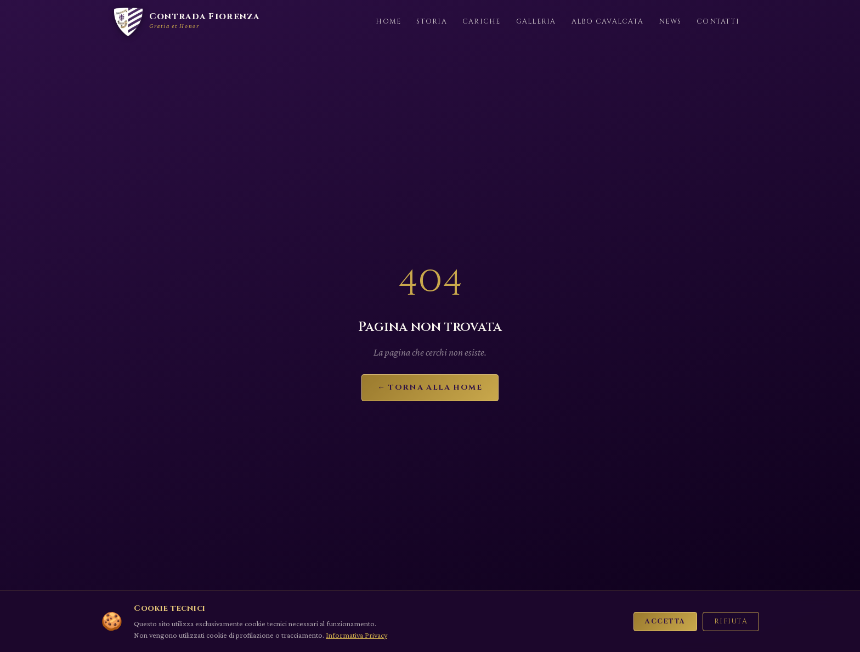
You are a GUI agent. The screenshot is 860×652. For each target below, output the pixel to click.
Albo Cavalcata (607, 21)
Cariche (481, 21)
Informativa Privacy (356, 635)
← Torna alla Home (429, 387)
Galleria (536, 21)
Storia (431, 21)
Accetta (665, 621)
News (670, 21)
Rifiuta (731, 621)
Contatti (718, 21)
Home (388, 21)
